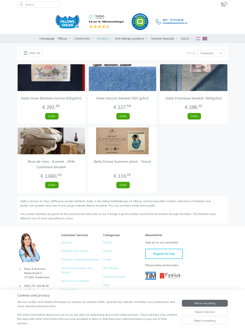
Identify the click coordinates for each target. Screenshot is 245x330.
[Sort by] (211, 49)
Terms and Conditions (75, 277)
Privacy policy (69, 286)
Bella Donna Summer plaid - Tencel (122, 158)
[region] (97, 315)
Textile (107, 256)
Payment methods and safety (80, 256)
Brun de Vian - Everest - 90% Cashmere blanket (51, 161)
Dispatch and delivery (74, 247)
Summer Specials (164, 35)
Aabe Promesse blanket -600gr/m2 (194, 95)
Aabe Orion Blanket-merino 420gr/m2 (51, 95)
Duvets (107, 247)
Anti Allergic (110, 264)
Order (52, 112)
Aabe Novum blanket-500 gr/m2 (122, 95)
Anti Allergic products (131, 35)
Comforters (84, 35)
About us (66, 239)
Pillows (64, 35)
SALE (187, 35)
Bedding (104, 35)
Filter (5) (31, 49)
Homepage (47, 35)
